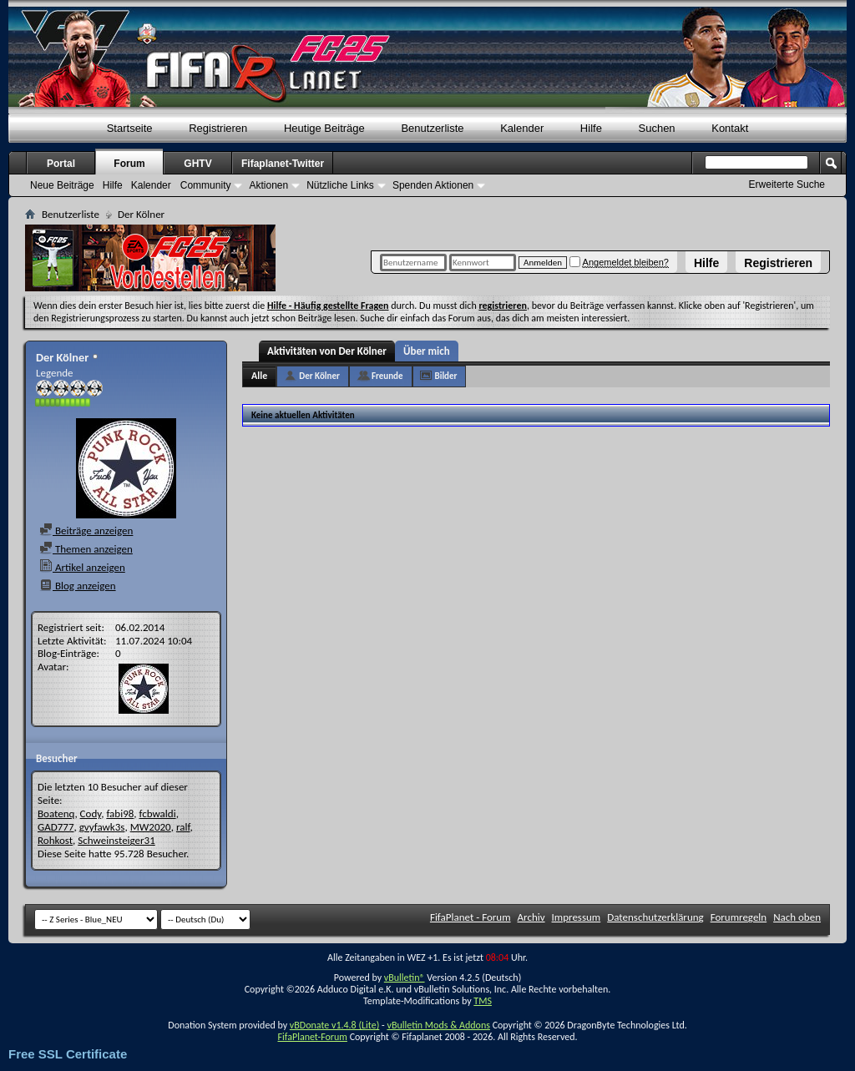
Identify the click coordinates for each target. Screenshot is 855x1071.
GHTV (197, 163)
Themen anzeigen (86, 549)
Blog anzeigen (77, 585)
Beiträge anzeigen (86, 530)
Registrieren (778, 263)
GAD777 (56, 827)
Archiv (531, 917)
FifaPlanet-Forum (312, 1037)
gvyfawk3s (102, 827)
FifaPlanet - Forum (470, 917)
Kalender (522, 128)
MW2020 (150, 827)
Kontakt (729, 128)
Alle (259, 375)
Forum (129, 163)
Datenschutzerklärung (655, 917)
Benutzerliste (432, 128)
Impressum (576, 917)
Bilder (446, 376)
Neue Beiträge (62, 185)
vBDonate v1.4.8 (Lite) (335, 1025)
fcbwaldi (157, 813)
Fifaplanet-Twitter (282, 163)
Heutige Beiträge (324, 128)
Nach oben (797, 917)
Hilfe (706, 263)
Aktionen (268, 185)
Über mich (426, 351)
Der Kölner (319, 376)
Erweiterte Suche (787, 184)
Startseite (130, 128)
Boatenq (56, 813)
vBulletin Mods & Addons (438, 1025)
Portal (61, 163)
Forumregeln (739, 917)
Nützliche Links (340, 185)
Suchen (657, 128)
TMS (482, 1001)
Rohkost (55, 840)
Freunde (387, 376)
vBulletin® (404, 977)
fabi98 (120, 813)
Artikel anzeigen (82, 567)
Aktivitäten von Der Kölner (327, 351)
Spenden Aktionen (432, 185)
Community (205, 185)
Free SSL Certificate (67, 1054)
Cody (91, 813)
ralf (183, 827)
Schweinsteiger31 (116, 840)
